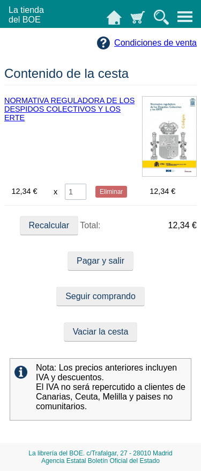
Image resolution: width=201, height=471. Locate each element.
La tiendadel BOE (26, 14)
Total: (60, 225)
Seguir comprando (100, 296)
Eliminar (111, 191)
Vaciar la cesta (101, 331)
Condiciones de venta (155, 42)
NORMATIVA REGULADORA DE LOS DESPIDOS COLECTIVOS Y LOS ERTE (69, 109)
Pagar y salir (100, 260)
